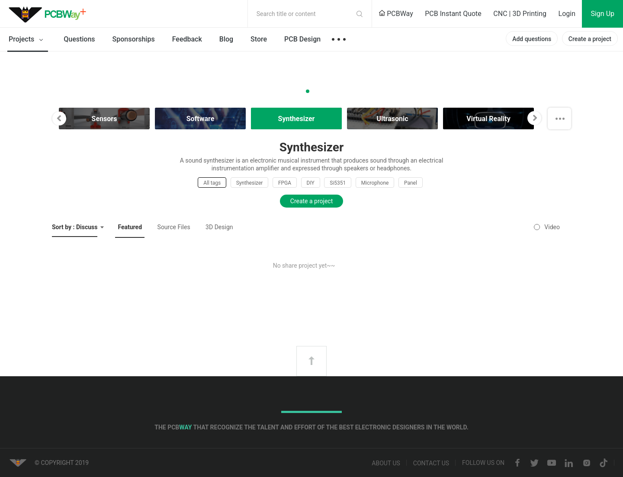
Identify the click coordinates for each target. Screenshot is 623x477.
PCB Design (302, 39)
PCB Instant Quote (453, 14)
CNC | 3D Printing (519, 14)
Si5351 (338, 183)
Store (258, 39)
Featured (130, 227)
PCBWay (396, 14)
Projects (27, 40)
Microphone (375, 183)
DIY (311, 183)
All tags (212, 183)
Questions (79, 39)
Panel (410, 183)
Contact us (431, 463)
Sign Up (602, 14)
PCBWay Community (50, 14)
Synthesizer (249, 183)
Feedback (187, 39)
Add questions (531, 38)
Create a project (589, 38)
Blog (226, 39)
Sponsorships (133, 39)
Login (567, 14)
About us (386, 463)
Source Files (173, 227)
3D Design (219, 227)
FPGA (284, 183)
